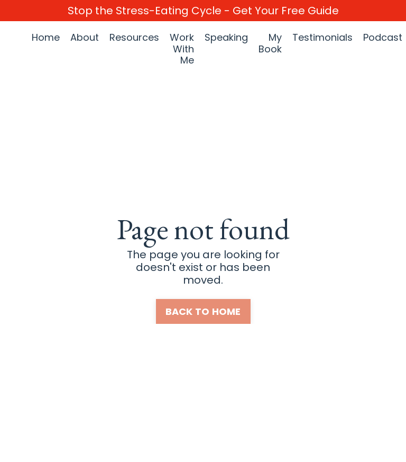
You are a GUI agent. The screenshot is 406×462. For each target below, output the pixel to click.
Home (46, 38)
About (84, 38)
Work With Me (182, 49)
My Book (270, 44)
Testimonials (322, 38)
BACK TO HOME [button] (203, 311)
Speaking (226, 38)
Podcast (382, 38)
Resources (134, 38)
